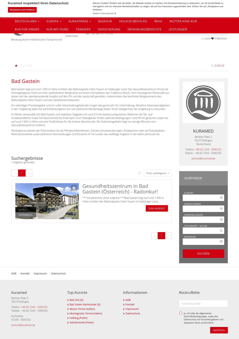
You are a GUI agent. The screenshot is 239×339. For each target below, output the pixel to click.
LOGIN (206, 38)
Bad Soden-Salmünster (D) (85, 304)
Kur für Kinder (27, 56)
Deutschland (27, 48)
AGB (13, 273)
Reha (158, 48)
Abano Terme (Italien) (82, 309)
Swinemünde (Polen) (82, 322)
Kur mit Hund (58, 56)
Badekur (105, 48)
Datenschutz (59, 273)
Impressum (41, 273)
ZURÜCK (218, 65)
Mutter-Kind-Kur (183, 48)
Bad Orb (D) (76, 300)
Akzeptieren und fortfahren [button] (22, 10)
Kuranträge (80, 48)
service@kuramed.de (203, 158)
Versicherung (109, 56)
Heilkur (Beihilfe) (133, 48)
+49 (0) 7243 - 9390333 (208, 149)
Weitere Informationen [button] (104, 13)
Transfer (83, 56)
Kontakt (25, 273)
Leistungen (178, 56)
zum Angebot (156, 208)
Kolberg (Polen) (78, 318)
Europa (54, 48)
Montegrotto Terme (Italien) (86, 313)
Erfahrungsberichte (144, 56)
